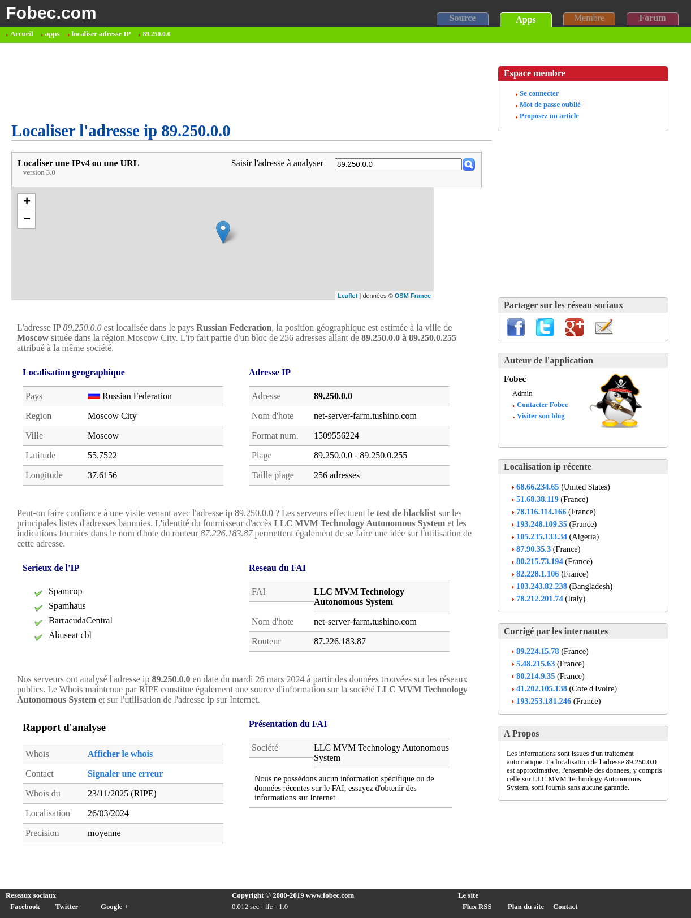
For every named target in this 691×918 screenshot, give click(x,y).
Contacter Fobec (542, 405)
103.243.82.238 (541, 586)
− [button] (27, 219)
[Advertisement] (217, 82)
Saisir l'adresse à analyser (277, 163)
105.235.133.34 (541, 536)
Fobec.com (51, 12)
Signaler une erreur (125, 773)
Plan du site (526, 907)
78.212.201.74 (539, 598)
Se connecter (539, 93)
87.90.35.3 (533, 548)
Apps (526, 19)
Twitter (66, 907)
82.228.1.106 (537, 573)
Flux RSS (477, 907)
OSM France (413, 295)
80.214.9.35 (535, 676)
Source (463, 18)
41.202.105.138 (541, 688)
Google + (114, 907)
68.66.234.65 (537, 486)
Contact (565, 907)
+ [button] (27, 202)
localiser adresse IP (101, 34)
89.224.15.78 (537, 651)
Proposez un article (549, 116)
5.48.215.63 (535, 663)
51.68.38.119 (537, 499)
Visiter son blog (541, 416)
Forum (652, 18)
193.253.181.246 (543, 700)
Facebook (25, 907)
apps (52, 34)
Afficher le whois (120, 754)
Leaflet (347, 295)
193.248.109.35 (541, 524)
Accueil (21, 34)
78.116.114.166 (541, 511)
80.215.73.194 (539, 561)
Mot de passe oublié (550, 105)
